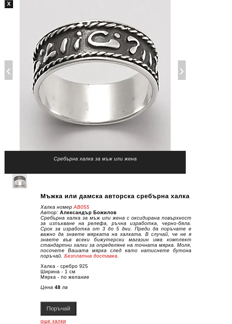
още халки (53, 321)
